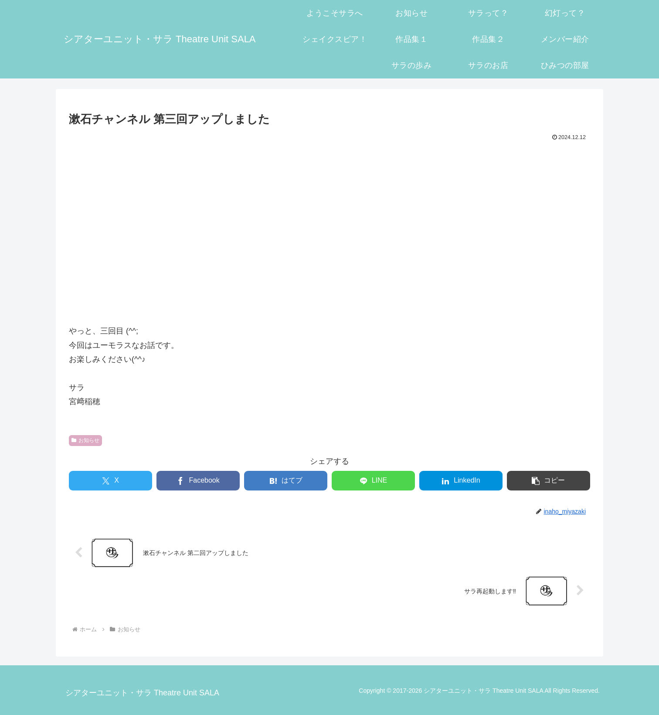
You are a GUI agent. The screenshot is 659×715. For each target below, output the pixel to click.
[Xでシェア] (110, 480)
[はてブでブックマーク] (285, 480)
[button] (548, 480)
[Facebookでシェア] (198, 480)
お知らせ (85, 440)
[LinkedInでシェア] (461, 480)
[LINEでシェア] (373, 480)
